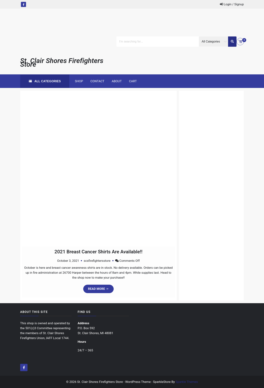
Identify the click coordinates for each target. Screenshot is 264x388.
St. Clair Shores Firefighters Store (61, 62)
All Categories (47, 81)
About (117, 81)
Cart (133, 81)
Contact (97, 81)
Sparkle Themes (187, 382)
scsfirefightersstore (97, 261)
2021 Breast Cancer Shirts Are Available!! (98, 251)
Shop (79, 81)
